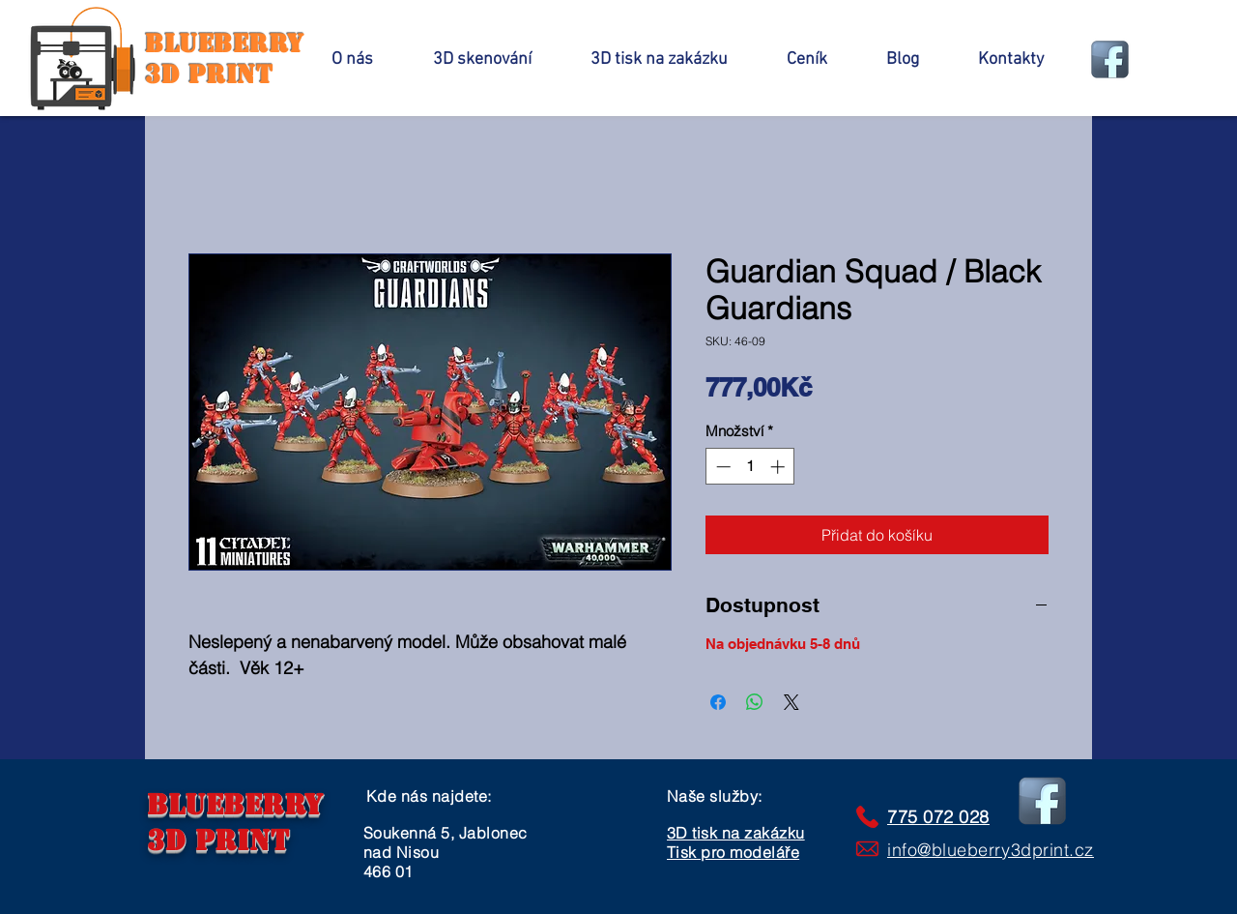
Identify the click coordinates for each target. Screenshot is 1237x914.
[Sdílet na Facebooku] (718, 702)
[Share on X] (791, 702)
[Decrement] (721, 467)
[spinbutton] (750, 467)
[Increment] (779, 467)
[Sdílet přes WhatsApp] (754, 702)
